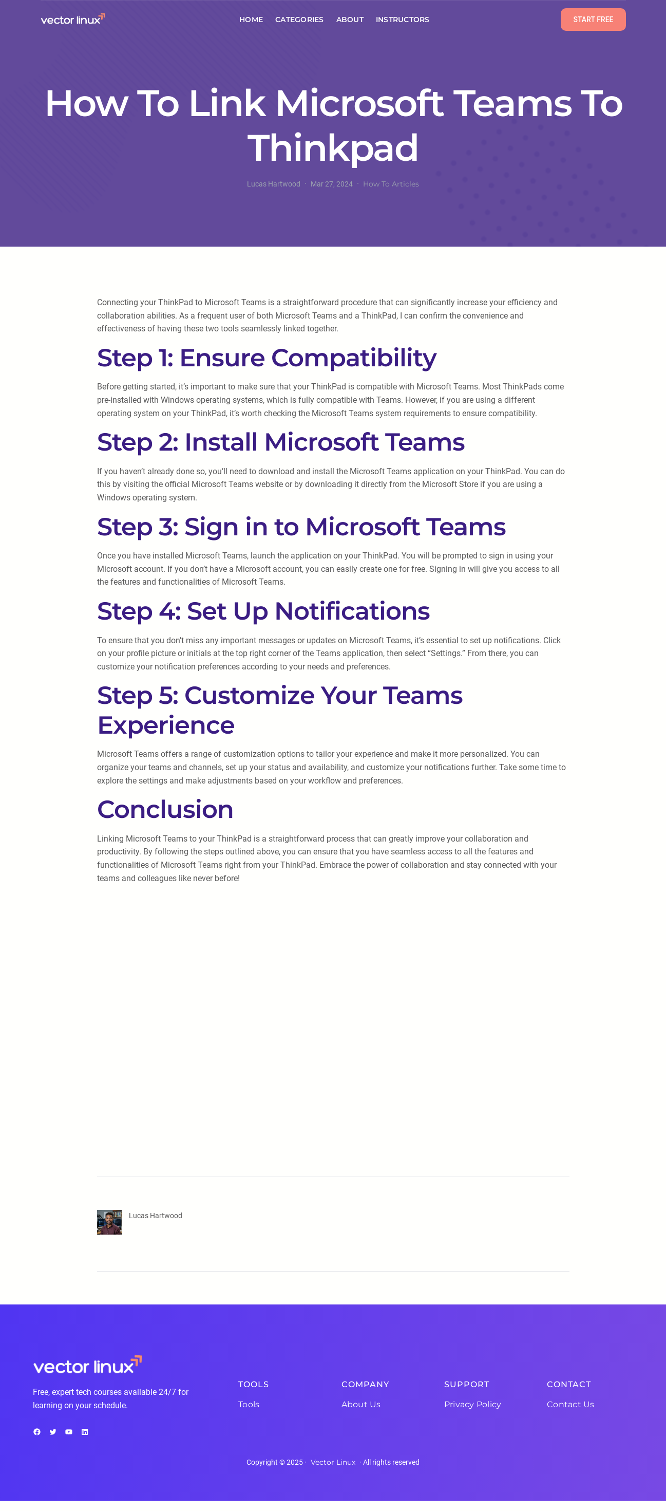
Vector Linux (333, 1462)
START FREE (593, 19)
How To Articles (391, 184)
